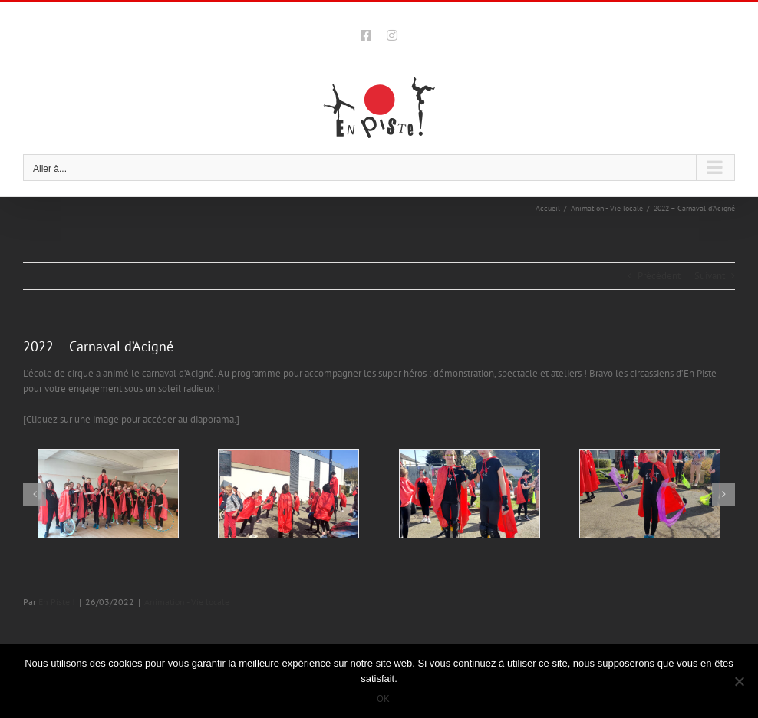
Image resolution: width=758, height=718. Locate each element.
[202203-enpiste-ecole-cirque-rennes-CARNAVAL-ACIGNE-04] (650, 494)
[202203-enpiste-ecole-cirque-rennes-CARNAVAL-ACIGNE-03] (469, 494)
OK (383, 698)
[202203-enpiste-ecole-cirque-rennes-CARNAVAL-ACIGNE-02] (288, 494)
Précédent (659, 275)
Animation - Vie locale (186, 602)
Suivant (709, 275)
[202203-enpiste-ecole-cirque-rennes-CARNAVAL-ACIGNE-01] (108, 494)
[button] (34, 494)
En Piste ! (56, 602)
